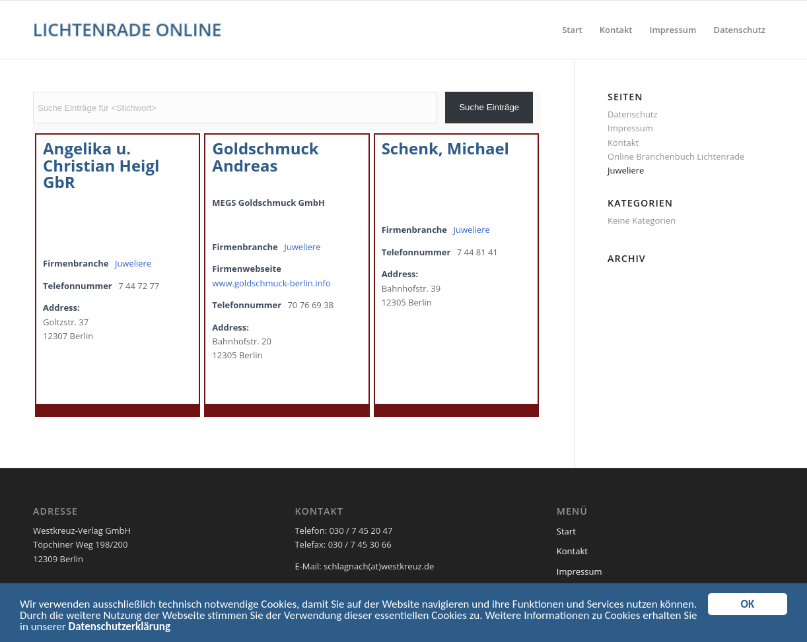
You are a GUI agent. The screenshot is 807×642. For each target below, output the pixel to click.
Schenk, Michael (445, 148)
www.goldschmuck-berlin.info (271, 283)
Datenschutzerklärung (119, 628)
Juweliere (133, 263)
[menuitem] (572, 30)
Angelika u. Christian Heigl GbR (101, 165)
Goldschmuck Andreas (265, 156)
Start (566, 531)
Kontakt (623, 142)
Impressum (630, 128)
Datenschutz (633, 114)
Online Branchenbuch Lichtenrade (676, 156)
